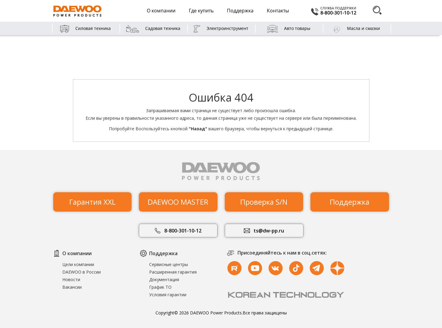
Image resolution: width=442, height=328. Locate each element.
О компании (161, 10)
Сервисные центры (168, 264)
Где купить (201, 10)
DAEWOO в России (81, 272)
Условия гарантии (167, 294)
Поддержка (240, 10)
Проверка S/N (263, 200)
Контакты (278, 10)
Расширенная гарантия (173, 272)
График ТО (160, 287)
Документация (164, 279)
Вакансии (72, 287)
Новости (71, 279)
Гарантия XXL (92, 200)
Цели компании (78, 264)
